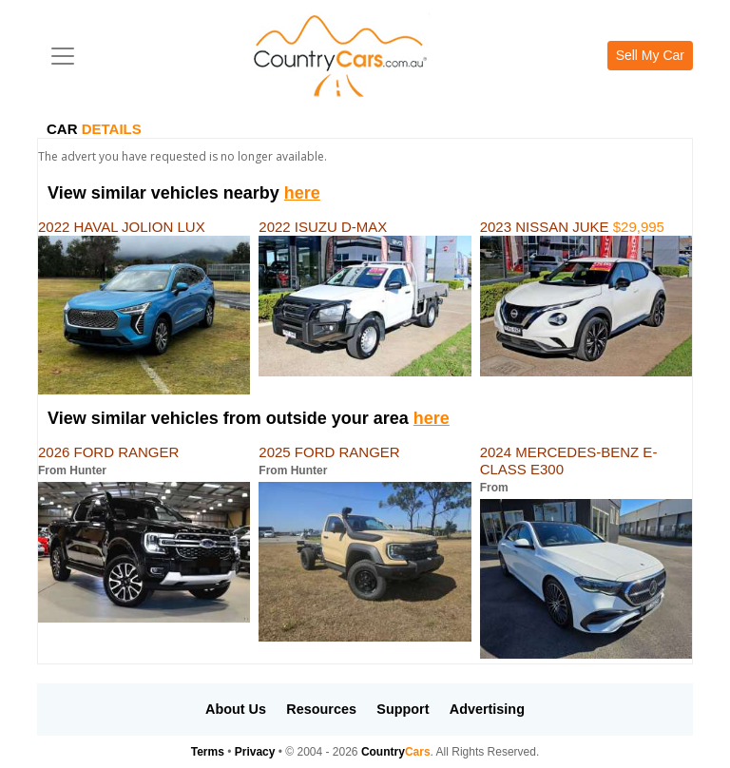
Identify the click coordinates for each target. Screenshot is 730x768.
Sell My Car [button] (650, 55)
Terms (207, 751)
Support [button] (402, 709)
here (302, 192)
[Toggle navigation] (62, 56)
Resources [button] (321, 709)
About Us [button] (235, 709)
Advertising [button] (487, 709)
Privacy (255, 751)
